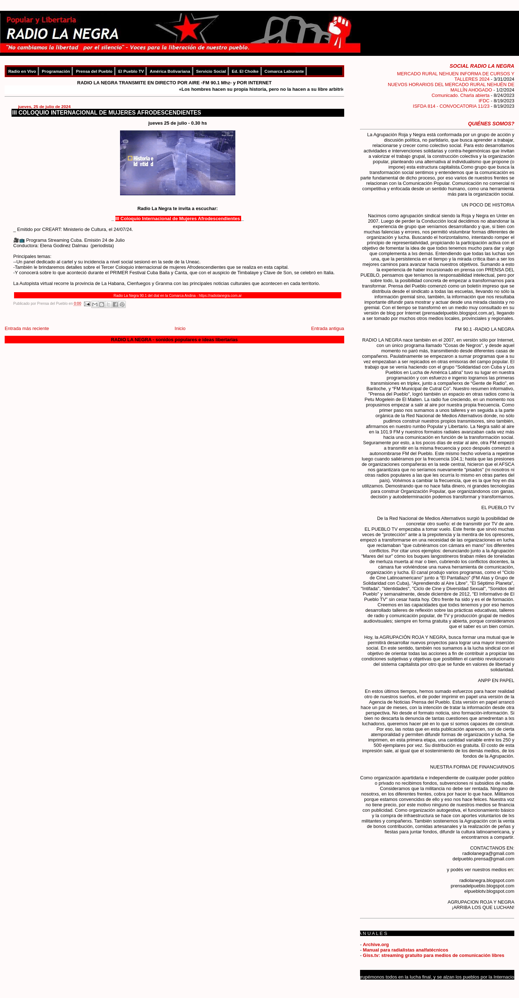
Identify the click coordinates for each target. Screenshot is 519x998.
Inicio (180, 328)
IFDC (484, 100)
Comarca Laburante (284, 71)
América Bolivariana (170, 71)
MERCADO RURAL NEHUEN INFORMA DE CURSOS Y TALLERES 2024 (455, 76)
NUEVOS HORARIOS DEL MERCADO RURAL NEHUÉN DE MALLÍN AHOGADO (451, 87)
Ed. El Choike (245, 71)
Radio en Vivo (22, 71)
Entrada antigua (327, 328)
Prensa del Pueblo (94, 71)
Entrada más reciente (27, 328)
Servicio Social (211, 71)
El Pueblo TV (131, 71)
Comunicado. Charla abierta (460, 95)
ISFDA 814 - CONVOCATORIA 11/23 (451, 106)
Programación (56, 71)
